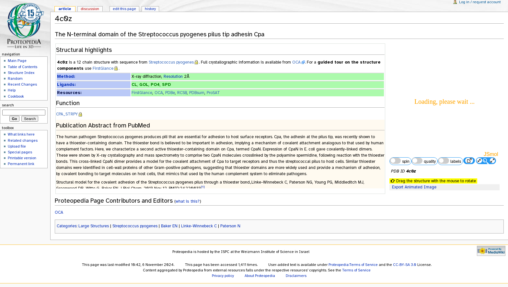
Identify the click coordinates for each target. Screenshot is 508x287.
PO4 (155, 84)
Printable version (22, 158)
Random (15, 78)
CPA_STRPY (67, 114)
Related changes (23, 140)
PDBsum (196, 92)
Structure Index (21, 72)
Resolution (173, 76)
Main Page (17, 60)
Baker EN (169, 226)
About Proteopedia (260, 275)
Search (8, 105)
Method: (66, 76)
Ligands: (66, 84)
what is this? (188, 201)
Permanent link (21, 163)
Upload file (17, 146)
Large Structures (93, 226)
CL (134, 84)
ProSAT (213, 92)
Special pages (20, 152)
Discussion (90, 8)
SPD (166, 84)
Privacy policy (223, 275)
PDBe (170, 92)
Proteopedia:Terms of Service (353, 264)
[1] (203, 187)
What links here (21, 134)
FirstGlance (103, 68)
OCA (296, 62)
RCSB (182, 92)
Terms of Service (356, 270)
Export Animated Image (414, 187)
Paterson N (230, 226)
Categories (66, 226)
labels (449, 161)
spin (399, 161)
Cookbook (16, 96)
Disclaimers (296, 275)
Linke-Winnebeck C (199, 226)
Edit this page (124, 8)
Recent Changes (22, 84)
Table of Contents (22, 67)
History (150, 8)
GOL (143, 84)
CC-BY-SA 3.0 (404, 264)
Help (12, 90)
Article (64, 8)
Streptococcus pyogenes (171, 62)
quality (424, 161)
